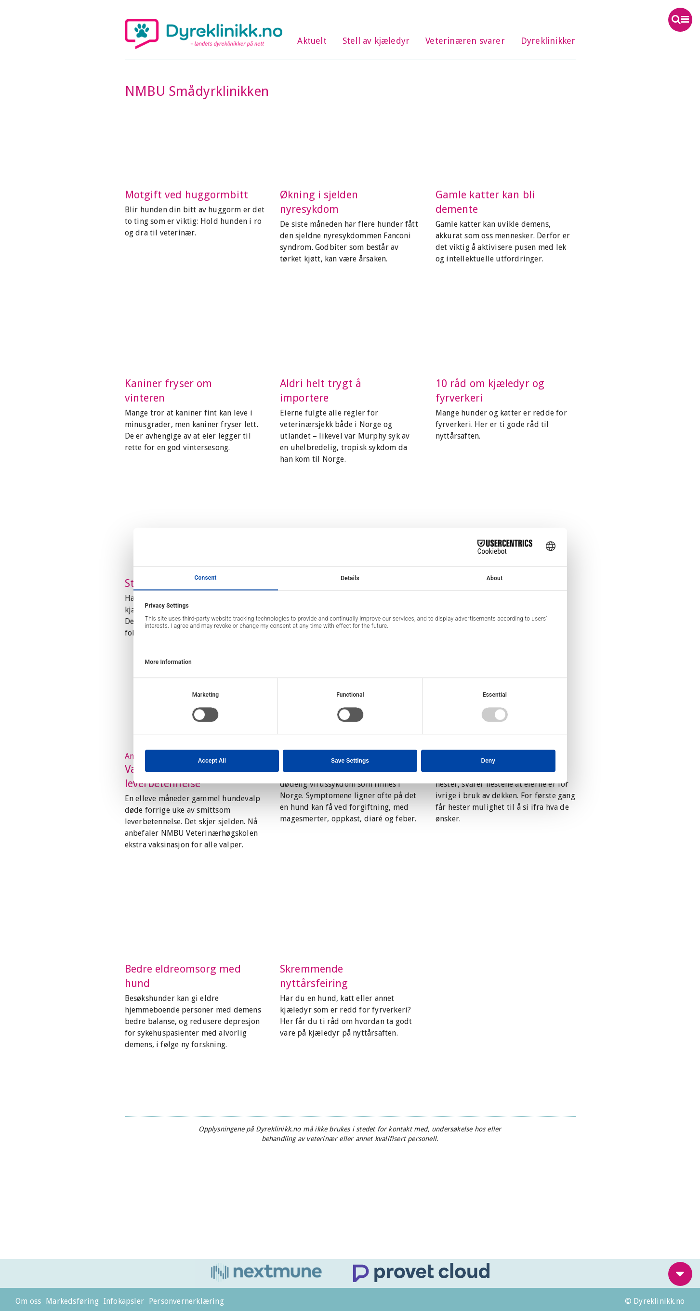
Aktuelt (311, 41)
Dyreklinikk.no (204, 33)
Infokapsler (124, 1301)
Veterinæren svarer (465, 41)
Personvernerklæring (186, 1301)
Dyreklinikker (548, 41)
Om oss (28, 1301)
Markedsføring (72, 1301)
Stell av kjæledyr (376, 41)
